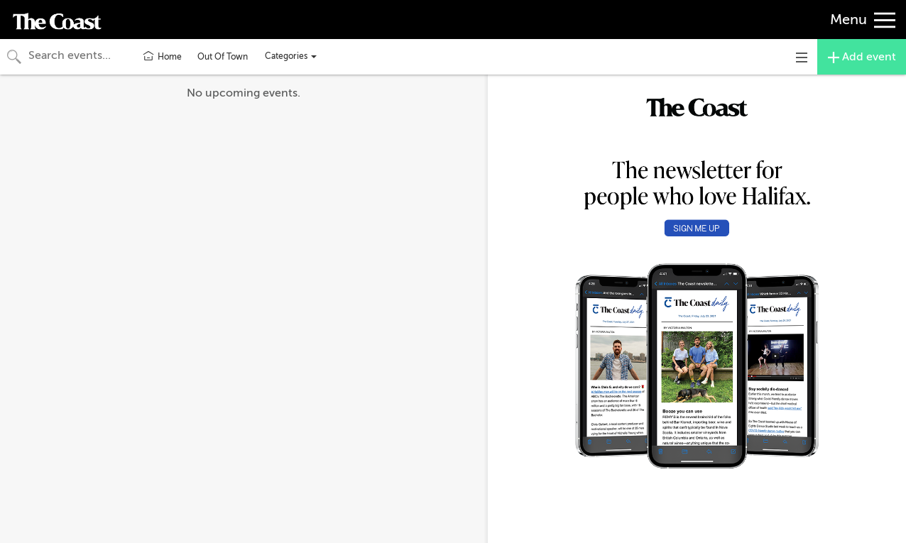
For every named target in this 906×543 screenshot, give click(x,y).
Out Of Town (222, 57)
